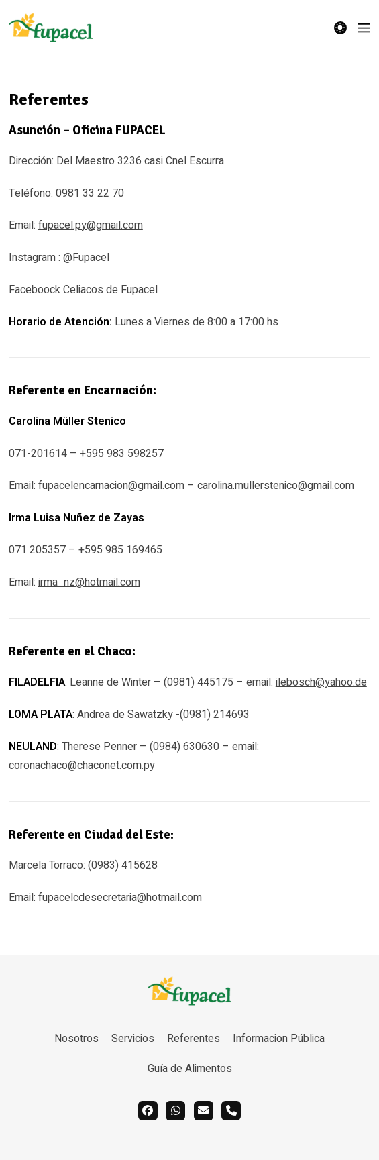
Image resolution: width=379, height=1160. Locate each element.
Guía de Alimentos (190, 1069)
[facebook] (148, 1110)
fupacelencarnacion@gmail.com (111, 486)
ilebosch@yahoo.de (321, 682)
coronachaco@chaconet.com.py (82, 765)
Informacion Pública (279, 1039)
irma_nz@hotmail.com (89, 582)
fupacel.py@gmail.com (90, 225)
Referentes (193, 1039)
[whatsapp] (175, 1110)
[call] (231, 1110)
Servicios (132, 1039)
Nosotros (76, 1039)
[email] (203, 1110)
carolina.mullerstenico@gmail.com (275, 486)
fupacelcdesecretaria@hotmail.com (120, 898)
